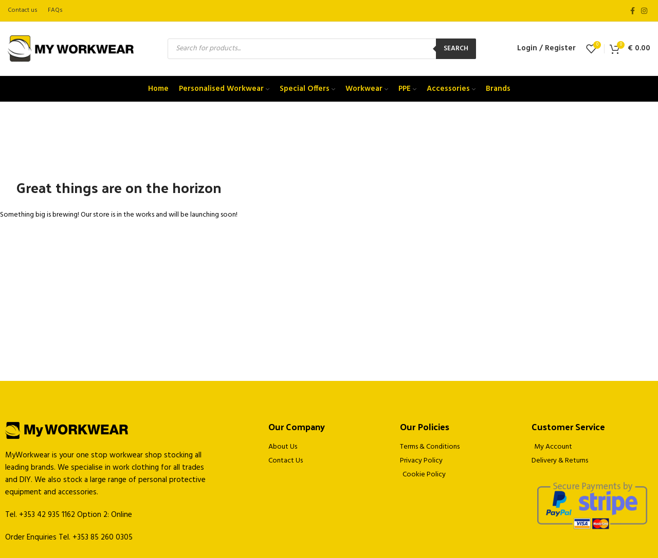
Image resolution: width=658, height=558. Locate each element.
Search (456, 48)
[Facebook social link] (632, 10)
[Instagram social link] (644, 10)
